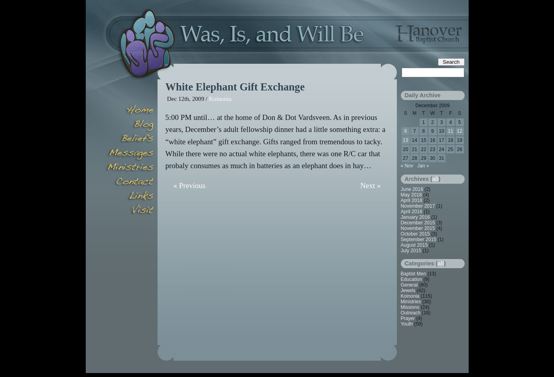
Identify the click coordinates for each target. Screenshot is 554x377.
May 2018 (411, 195)
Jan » (423, 166)
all (435, 179)
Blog (130, 125)
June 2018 (412, 189)
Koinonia (220, 98)
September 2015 (418, 239)
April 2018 (411, 200)
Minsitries (130, 168)
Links (130, 197)
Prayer (408, 318)
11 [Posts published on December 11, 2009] (450, 131)
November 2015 (418, 228)
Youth (407, 324)
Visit (130, 211)
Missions (410, 307)
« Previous (189, 185)
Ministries (411, 301)
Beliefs (130, 139)
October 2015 (415, 234)
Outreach (411, 313)
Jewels (408, 290)
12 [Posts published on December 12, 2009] (459, 131)
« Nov (407, 166)
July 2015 (411, 250)
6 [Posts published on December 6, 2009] (405, 131)
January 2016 (415, 217)
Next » (370, 185)
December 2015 (418, 223)
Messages (130, 154)
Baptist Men (413, 274)
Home (130, 111)
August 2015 (414, 245)
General (409, 285)
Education (411, 279)
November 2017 (418, 206)
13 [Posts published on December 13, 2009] (405, 140)
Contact (130, 182)
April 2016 (411, 211)
